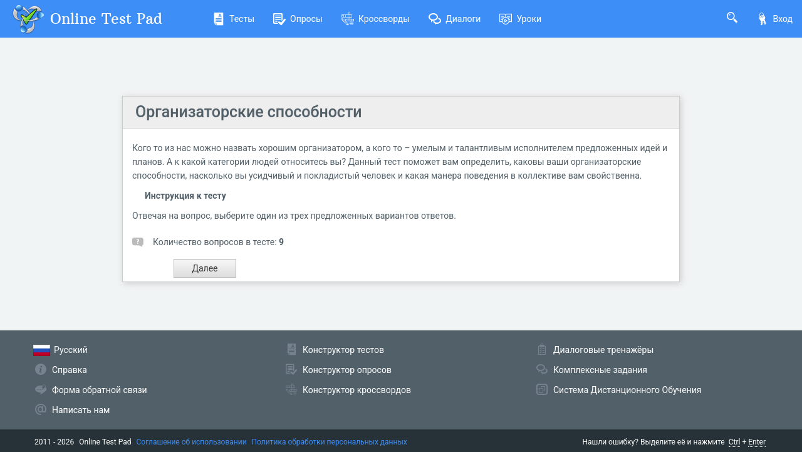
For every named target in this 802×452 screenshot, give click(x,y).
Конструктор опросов (347, 370)
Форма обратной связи (99, 390)
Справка (69, 370)
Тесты (233, 19)
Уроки (520, 19)
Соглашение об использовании (192, 442)
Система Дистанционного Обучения (627, 390)
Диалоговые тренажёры (603, 350)
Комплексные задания (600, 370)
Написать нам (81, 410)
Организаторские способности (248, 112)
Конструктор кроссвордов (357, 390)
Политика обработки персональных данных (329, 442)
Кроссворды (375, 19)
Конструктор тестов (343, 350)
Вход (774, 19)
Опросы (298, 19)
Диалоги (455, 19)
